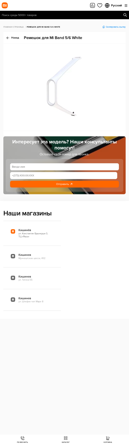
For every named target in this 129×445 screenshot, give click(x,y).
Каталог (66, 439)
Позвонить (22, 439)
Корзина (108, 439)
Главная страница (13, 27)
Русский (113, 5)
